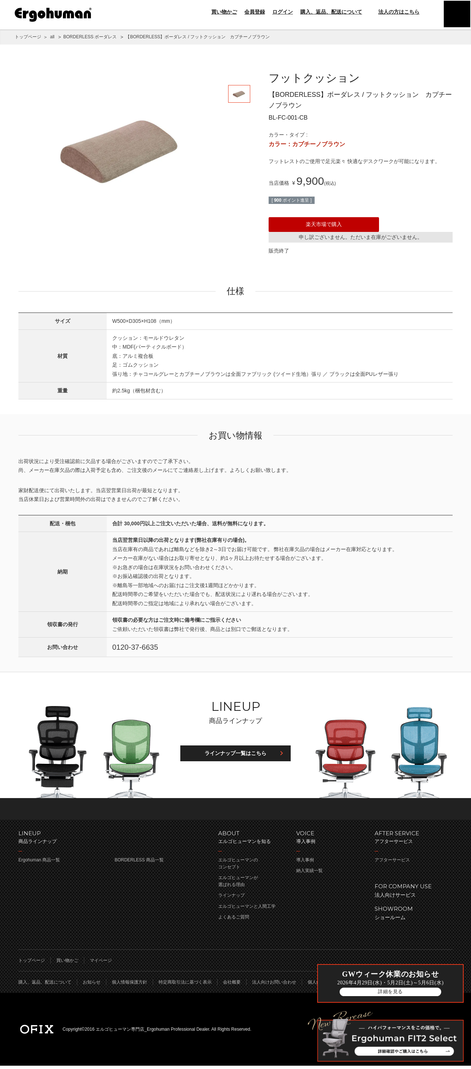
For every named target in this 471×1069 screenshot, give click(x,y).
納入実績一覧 (309, 873)
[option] (121, 149)
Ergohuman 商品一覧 (39, 863)
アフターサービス (392, 863)
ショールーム (410, 916)
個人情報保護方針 (129, 985)
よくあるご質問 (233, 920)
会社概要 (232, 985)
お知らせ (91, 985)
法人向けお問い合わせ (274, 985)
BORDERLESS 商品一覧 (138, 863)
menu (456, 14)
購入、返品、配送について (331, 12)
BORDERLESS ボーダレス (90, 36)
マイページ (101, 963)
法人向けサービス (410, 893)
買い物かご (224, 12)
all (52, 36)
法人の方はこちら (394, 12)
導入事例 (305, 863)
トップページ (28, 36)
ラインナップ (231, 899)
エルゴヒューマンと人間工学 (247, 909)
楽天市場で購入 (324, 224)
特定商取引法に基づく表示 (185, 985)
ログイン (282, 12)
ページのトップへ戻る (235, 812)
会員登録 (254, 12)
